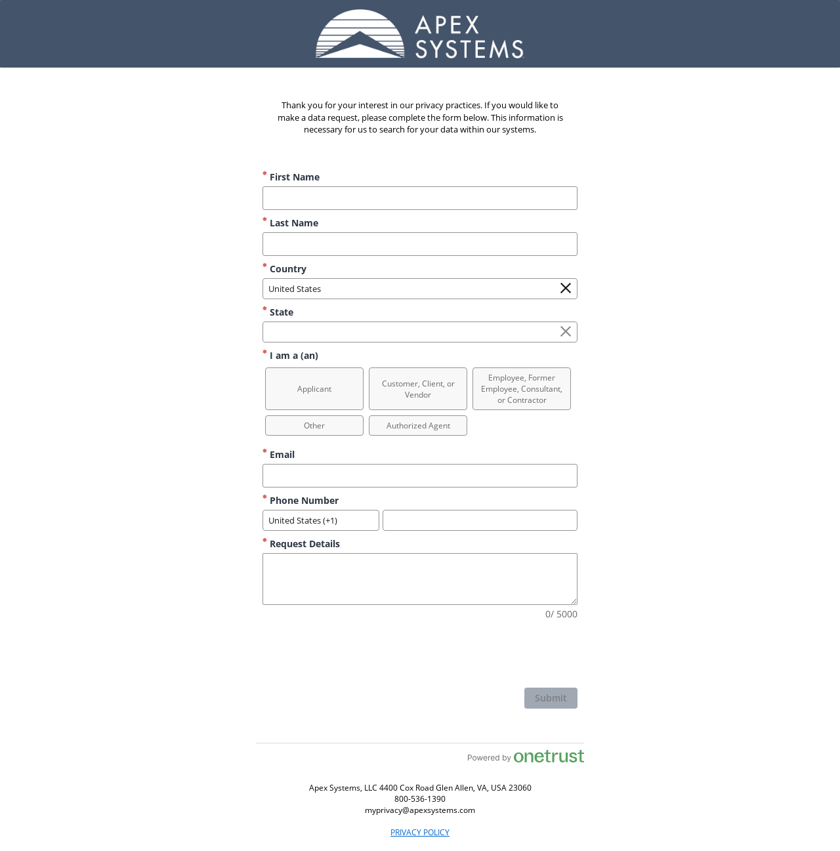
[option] (314, 388)
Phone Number (300, 500)
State (277, 312)
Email (278, 454)
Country (284, 268)
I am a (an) (290, 355)
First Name (291, 177)
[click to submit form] (551, 698)
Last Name (290, 223)
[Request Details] (420, 579)
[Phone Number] (480, 520)
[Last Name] (420, 244)
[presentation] (478, 655)
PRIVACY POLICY (420, 832)
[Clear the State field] (565, 332)
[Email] (420, 476)
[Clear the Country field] (565, 288)
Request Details (301, 543)
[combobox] (420, 288)
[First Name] (420, 198)
